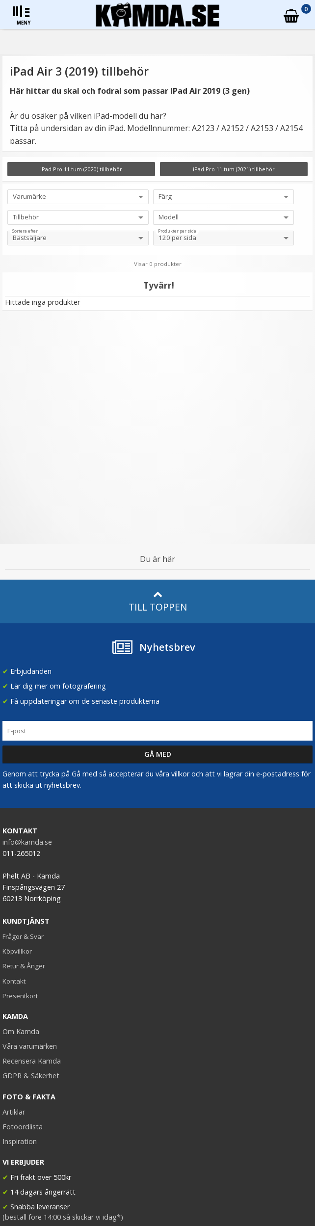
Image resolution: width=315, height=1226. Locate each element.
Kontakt (14, 981)
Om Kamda (20, 1031)
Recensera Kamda (31, 1061)
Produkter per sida (177, 231)
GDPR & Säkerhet (30, 1075)
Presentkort (20, 995)
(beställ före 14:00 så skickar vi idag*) (62, 1217)
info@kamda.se (27, 842)
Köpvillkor (17, 951)
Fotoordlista (22, 1126)
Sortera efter (25, 231)
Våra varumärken (29, 1046)
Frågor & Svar (23, 936)
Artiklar (13, 1112)
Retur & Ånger (23, 965)
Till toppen (158, 601)
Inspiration (19, 1141)
